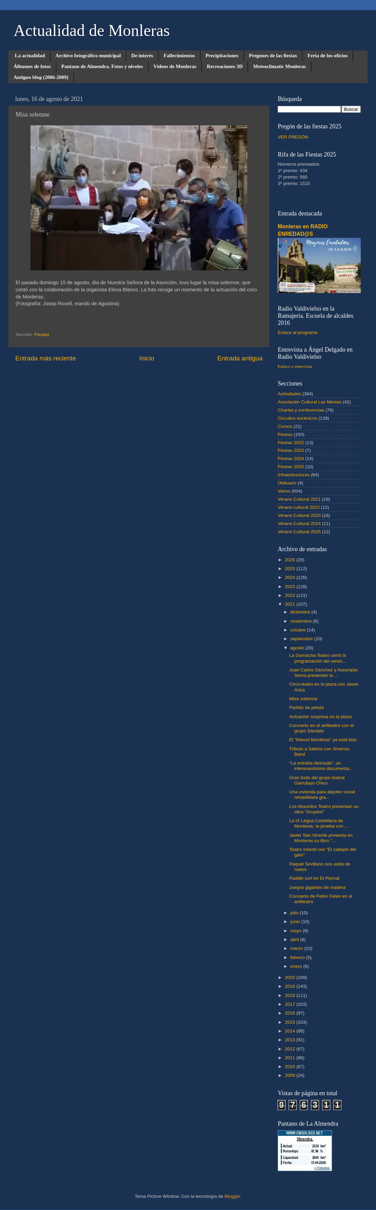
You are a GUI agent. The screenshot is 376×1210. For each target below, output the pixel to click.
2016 (290, 1013)
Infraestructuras (294, 474)
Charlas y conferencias (301, 410)
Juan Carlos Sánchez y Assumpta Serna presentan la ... (323, 672)
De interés (142, 55)
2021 (290, 604)
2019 (290, 986)
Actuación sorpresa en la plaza (320, 716)
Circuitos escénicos (297, 418)
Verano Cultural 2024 (299, 523)
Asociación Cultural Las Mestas (309, 401)
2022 (290, 595)
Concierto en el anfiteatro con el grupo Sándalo (321, 728)
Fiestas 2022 (291, 442)
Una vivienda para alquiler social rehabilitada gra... (322, 794)
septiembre (302, 638)
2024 (290, 577)
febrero (298, 957)
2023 (290, 586)
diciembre (300, 611)
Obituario (287, 482)
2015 (290, 1022)
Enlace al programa (297, 332)
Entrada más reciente (45, 358)
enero (296, 966)
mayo (296, 930)
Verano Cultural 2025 (299, 531)
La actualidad (30, 55)
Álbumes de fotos (32, 66)
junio (295, 921)
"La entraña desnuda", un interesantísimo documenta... (321, 765)
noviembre (301, 621)
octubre (298, 629)
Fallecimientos (179, 55)
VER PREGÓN (293, 137)
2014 (290, 1031)
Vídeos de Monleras (174, 66)
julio (295, 912)
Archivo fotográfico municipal (88, 55)
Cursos (285, 426)
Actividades (289, 393)
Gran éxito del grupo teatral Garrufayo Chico (317, 780)
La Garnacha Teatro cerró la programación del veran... (317, 658)
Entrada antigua (240, 358)
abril (295, 939)
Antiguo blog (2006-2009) (41, 77)
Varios (284, 491)
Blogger (232, 1196)
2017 (290, 1004)
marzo (297, 948)
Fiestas (42, 334)
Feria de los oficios (328, 55)
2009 (290, 1075)
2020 (290, 977)
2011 (290, 1057)
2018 (290, 995)
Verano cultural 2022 (299, 507)
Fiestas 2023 (291, 450)
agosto (297, 647)
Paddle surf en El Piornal (314, 878)
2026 (290, 559)
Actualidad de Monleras (92, 30)
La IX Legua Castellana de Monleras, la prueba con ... (319, 823)
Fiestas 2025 (291, 466)
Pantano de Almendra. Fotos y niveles (102, 66)
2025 (290, 568)
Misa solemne (303, 698)
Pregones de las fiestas (273, 55)
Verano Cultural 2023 (299, 515)
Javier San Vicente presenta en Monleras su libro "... (321, 838)
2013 (290, 1039)
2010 (290, 1066)
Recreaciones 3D (225, 66)
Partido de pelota (306, 707)
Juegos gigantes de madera (317, 887)
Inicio (146, 358)
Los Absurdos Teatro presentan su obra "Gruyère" (324, 809)
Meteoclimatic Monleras (279, 66)
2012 (290, 1048)
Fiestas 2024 (291, 458)
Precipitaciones (222, 55)
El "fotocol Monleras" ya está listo (323, 739)
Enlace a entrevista (295, 366)
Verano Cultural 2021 (299, 499)
